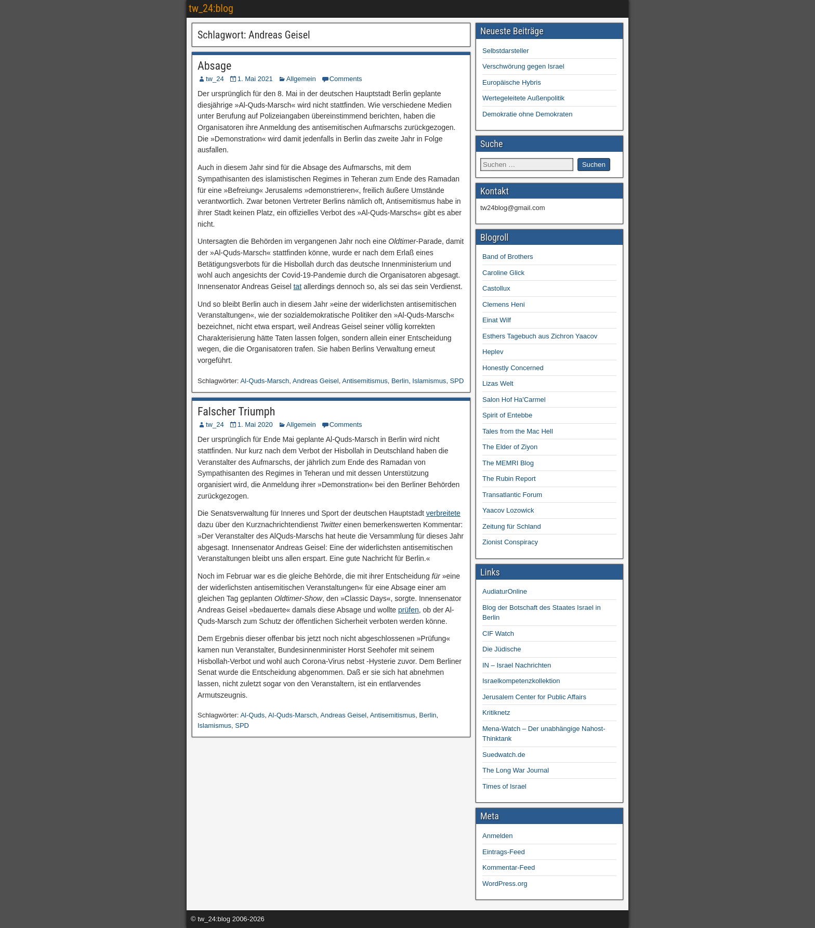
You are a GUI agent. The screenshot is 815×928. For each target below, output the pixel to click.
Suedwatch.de (503, 755)
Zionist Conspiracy (510, 542)
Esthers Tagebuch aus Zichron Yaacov (539, 336)
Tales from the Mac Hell (517, 431)
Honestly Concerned (513, 368)
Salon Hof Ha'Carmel (514, 399)
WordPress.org (504, 883)
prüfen (408, 610)
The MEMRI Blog (508, 463)
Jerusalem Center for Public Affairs (534, 697)
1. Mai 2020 (255, 424)
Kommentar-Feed (508, 867)
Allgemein (301, 79)
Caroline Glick (503, 273)
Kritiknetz (496, 712)
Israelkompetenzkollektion (521, 681)
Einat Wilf (496, 320)
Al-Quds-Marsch (264, 381)
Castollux (496, 288)
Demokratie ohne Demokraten (527, 114)
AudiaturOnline (504, 591)
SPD (457, 381)
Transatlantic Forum (512, 495)
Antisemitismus (364, 381)
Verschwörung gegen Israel (523, 66)
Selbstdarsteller (505, 51)
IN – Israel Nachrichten (516, 665)
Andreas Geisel (316, 381)
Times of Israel (504, 786)
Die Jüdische (501, 649)
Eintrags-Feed (503, 852)
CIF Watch (498, 633)
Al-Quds (252, 715)
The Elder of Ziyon (509, 447)
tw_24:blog (211, 8)
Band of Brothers (507, 256)
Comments (346, 79)
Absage (214, 65)
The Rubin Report (509, 478)
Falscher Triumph (236, 411)
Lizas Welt (498, 383)
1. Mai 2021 (255, 79)
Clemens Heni (503, 304)
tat (297, 286)
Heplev (492, 352)
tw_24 (215, 79)
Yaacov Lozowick (508, 510)
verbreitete (443, 513)
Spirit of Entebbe (507, 415)
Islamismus (429, 381)
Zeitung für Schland (511, 526)
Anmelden (497, 836)
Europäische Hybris (511, 82)
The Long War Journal (515, 770)
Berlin (400, 381)
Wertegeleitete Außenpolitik (523, 98)
